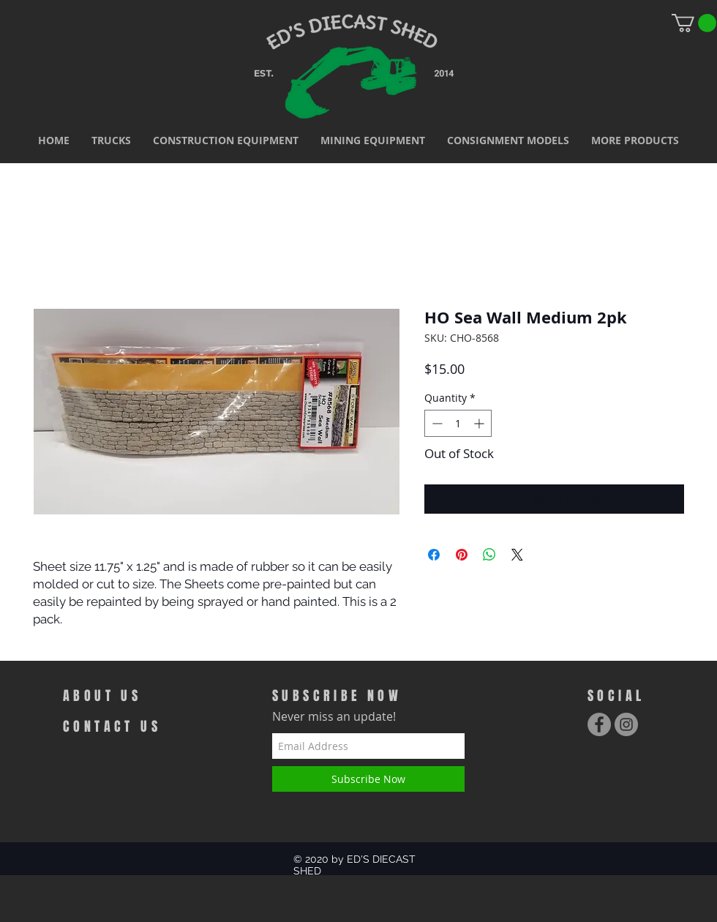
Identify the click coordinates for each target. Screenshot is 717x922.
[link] (694, 23)
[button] (111, 140)
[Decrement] (436, 423)
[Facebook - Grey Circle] (599, 724)
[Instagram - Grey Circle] (626, 724)
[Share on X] (517, 554)
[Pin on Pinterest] (461, 554)
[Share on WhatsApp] (489, 554)
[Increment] (480, 423)
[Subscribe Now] (368, 779)
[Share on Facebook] (434, 554)
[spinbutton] (458, 423)
